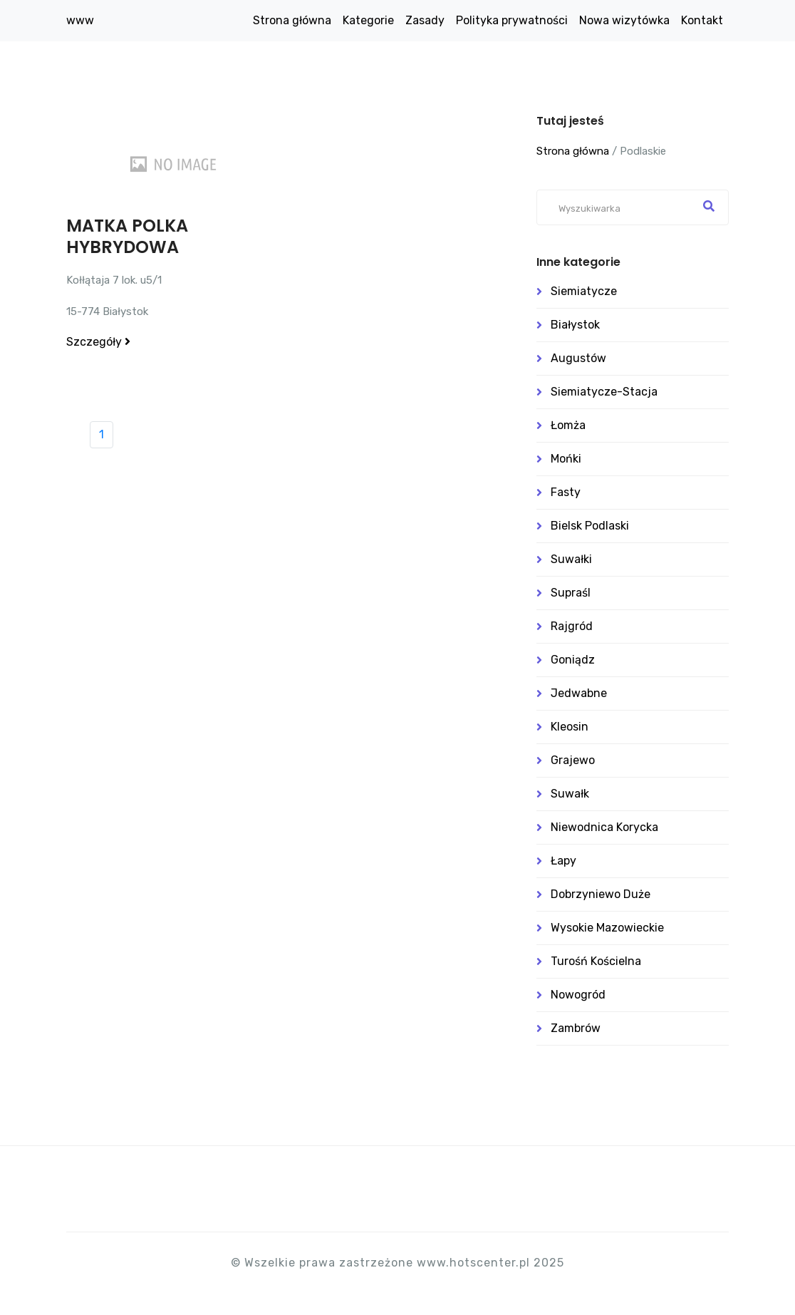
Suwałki (571, 559)
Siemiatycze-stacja (604, 391)
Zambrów (576, 1028)
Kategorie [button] (368, 20)
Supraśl (571, 592)
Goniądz (573, 659)
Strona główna (292, 20)
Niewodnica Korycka (604, 827)
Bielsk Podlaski (590, 525)
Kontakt (702, 20)
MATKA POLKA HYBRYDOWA (127, 236)
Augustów (578, 358)
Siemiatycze (584, 291)
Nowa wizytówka (624, 20)
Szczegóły (98, 342)
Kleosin (569, 726)
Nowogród (578, 994)
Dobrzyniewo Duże (600, 894)
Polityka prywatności (512, 20)
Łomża (568, 425)
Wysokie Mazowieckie (607, 927)
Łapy (563, 860)
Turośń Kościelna (596, 961)
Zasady (425, 20)
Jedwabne (579, 693)
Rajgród (572, 626)
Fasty (566, 492)
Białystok (575, 324)
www (80, 20)
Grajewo (573, 760)
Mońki (566, 458)
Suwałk (570, 793)
